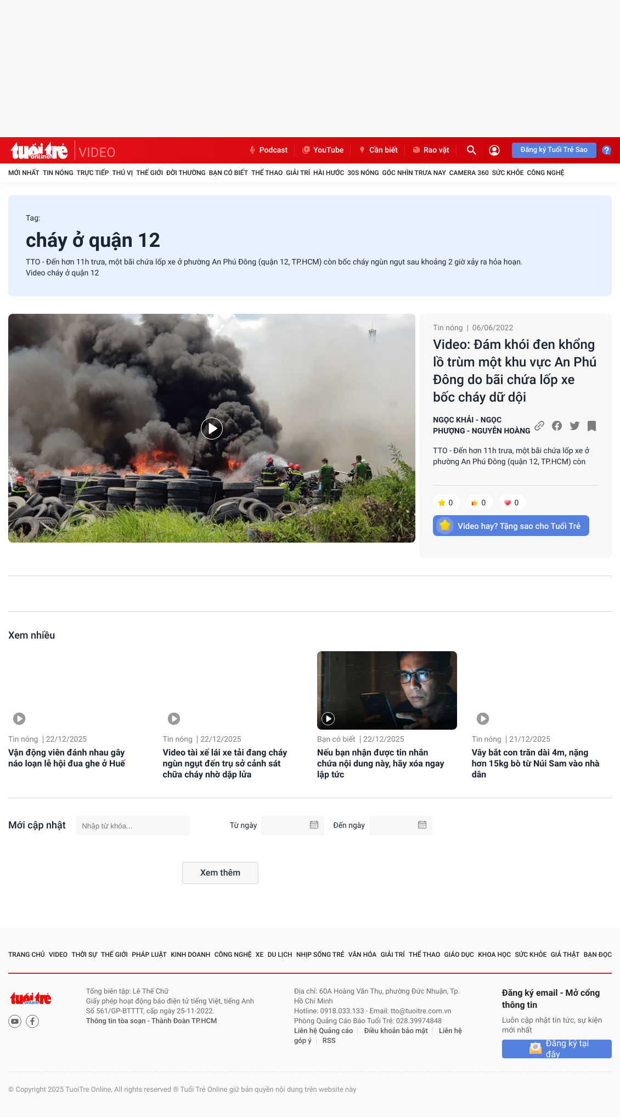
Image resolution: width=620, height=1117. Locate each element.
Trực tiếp (93, 173)
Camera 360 (469, 173)
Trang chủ (26, 954)
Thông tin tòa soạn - (118, 1021)
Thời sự (84, 954)
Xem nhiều (31, 635)
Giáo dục (459, 954)
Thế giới (149, 173)
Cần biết (377, 150)
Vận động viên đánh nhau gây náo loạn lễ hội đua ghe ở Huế (66, 758)
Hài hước (328, 173)
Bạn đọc (598, 954)
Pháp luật (149, 954)
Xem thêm (220, 872)
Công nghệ (545, 173)
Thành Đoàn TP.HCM (184, 1021)
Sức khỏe (508, 173)
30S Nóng (363, 173)
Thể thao (267, 173)
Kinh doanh (190, 954)
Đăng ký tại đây (567, 1049)
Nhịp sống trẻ (320, 954)
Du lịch (280, 954)
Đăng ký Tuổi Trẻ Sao (554, 150)
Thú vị (122, 173)
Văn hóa (362, 954)
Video (58, 954)
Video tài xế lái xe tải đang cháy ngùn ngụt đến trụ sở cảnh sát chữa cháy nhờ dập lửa (225, 763)
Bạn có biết (228, 173)
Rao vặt (430, 150)
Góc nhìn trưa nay (414, 173)
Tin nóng (58, 173)
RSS (329, 1041)
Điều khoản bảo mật (396, 1031)
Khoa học (494, 954)
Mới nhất (24, 173)
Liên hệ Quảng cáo (323, 1031)
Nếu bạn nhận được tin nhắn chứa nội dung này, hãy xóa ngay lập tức (380, 763)
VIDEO (97, 152)
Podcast (267, 150)
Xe (259, 954)
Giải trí (298, 173)
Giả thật (565, 954)
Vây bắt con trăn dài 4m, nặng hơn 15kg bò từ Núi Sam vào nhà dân (536, 763)
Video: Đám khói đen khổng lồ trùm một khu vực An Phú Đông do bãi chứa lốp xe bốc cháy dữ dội (514, 371)
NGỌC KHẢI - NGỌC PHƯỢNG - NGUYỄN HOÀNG (481, 426)
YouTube (322, 150)
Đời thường (186, 173)
